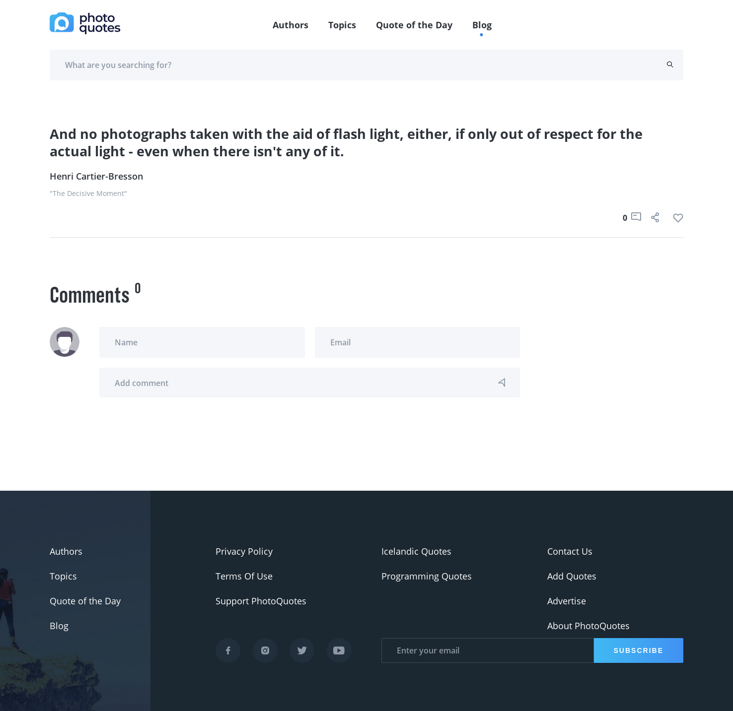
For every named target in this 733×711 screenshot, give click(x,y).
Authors (290, 25)
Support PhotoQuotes (261, 601)
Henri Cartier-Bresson (96, 176)
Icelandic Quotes (416, 551)
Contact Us (569, 551)
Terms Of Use (244, 576)
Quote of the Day (414, 25)
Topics (342, 25)
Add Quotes (571, 576)
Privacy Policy (244, 551)
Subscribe (638, 650)
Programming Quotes (426, 576)
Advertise (566, 601)
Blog (482, 25)
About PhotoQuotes (588, 626)
